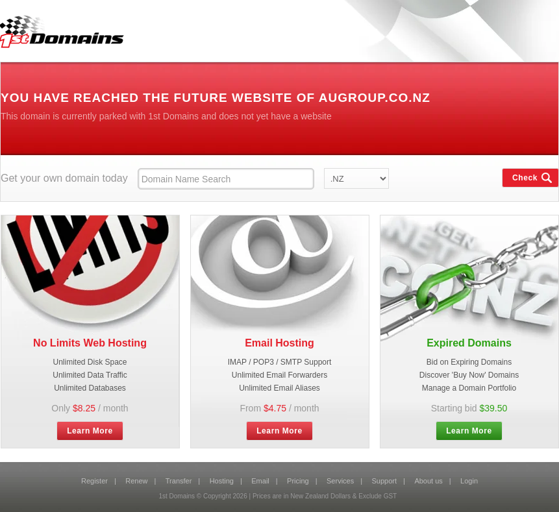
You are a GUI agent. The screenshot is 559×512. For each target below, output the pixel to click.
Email (260, 481)
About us (428, 481)
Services (340, 481)
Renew (136, 481)
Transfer (179, 481)
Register (94, 481)
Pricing (298, 481)
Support (384, 481)
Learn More (90, 430)
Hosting (222, 481)
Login (469, 481)
